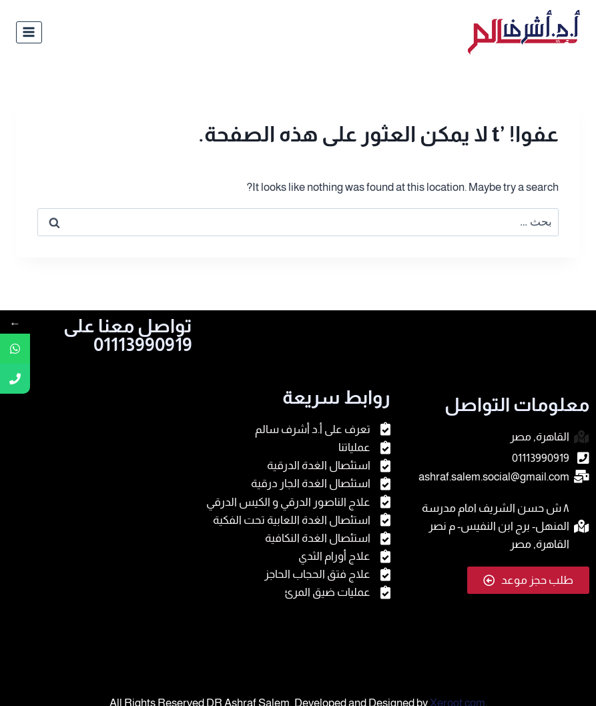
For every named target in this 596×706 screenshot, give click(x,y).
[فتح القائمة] (29, 32)
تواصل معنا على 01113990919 (127, 335)
